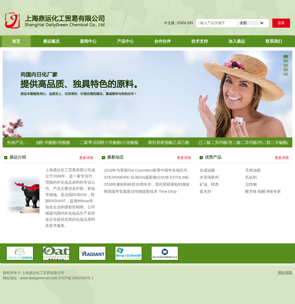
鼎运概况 (51, 41)
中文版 (169, 23)
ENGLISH (185, 23)
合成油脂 (207, 170)
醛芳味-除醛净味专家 (263, 191)
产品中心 (125, 41)
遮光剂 (205, 191)
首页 (16, 41)
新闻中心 (88, 41)
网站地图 (285, 272)
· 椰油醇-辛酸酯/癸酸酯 (50, 142)
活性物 (251, 184)
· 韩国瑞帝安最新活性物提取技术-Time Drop (139, 191)
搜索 (281, 23)
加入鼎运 (236, 41)
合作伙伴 (162, 41)
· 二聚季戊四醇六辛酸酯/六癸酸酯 (109, 142)
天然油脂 (253, 170)
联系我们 (274, 41)
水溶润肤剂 (209, 177)
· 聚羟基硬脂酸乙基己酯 (169, 142)
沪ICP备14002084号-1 (76, 278)
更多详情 (86, 158)
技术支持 (199, 41)
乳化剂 (251, 177)
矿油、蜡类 (209, 184)
